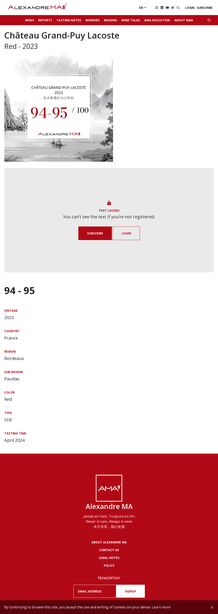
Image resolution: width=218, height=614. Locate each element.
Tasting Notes (68, 20)
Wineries (92, 20)
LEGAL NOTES (109, 558)
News (29, 20)
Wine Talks (130, 20)
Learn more (161, 607)
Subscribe (205, 8)
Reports (45, 20)
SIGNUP (130, 591)
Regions (110, 20)
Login (190, 8)
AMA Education (157, 20)
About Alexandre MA (109, 542)
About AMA (183, 20)
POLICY (109, 565)
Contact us (109, 550)
